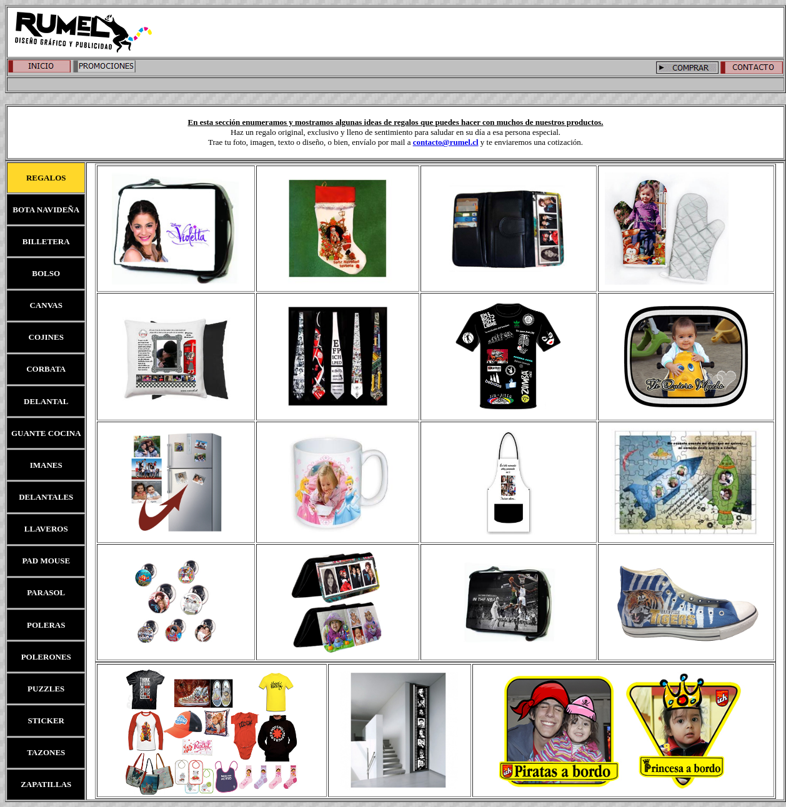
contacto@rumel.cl (446, 142)
